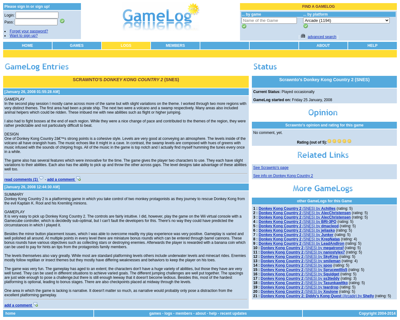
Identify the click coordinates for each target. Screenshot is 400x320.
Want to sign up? (24, 35)
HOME (27, 45)
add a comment (64, 179)
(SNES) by (297, 208)
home (10, 313)
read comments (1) (24, 179)
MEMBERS (175, 45)
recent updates (233, 313)
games (155, 313)
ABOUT (323, 45)
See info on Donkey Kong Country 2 (283, 176)
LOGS (126, 45)
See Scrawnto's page (270, 167)
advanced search (322, 37)
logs (168, 313)
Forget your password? (29, 31)
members (184, 313)
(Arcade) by (317, 296)
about (201, 313)
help (213, 313)
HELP (373, 45)
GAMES (77, 45)
